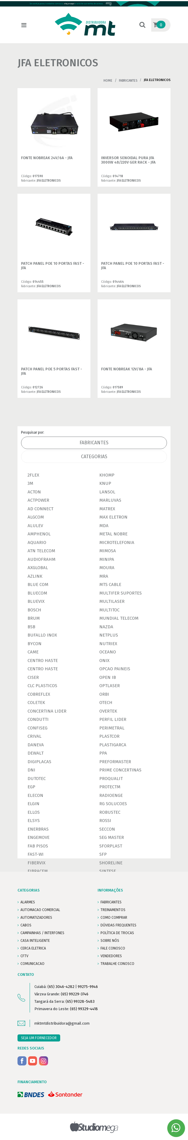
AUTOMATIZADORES (36, 917)
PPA (103, 753)
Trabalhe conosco (117, 964)
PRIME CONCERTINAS (120, 770)
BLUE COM (38, 584)
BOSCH (34, 610)
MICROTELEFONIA (116, 542)
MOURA (106, 567)
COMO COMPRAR (114, 917)
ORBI (104, 694)
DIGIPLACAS (39, 761)
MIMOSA (107, 550)
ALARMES (27, 902)
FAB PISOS (38, 846)
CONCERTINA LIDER (47, 711)
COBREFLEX (39, 694)
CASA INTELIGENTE (35, 941)
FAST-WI (36, 854)
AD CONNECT (40, 508)
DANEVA (36, 744)
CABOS (25, 925)
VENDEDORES (111, 956)
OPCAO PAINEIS (114, 668)
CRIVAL (35, 736)
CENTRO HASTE (43, 660)
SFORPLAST (110, 846)
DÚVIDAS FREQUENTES (118, 925)
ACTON (34, 492)
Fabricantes (128, 81)
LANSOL (107, 492)
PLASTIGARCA (112, 744)
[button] (142, 25)
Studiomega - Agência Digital (94, 1127)
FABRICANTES (111, 902)
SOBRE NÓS (110, 941)
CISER (33, 677)
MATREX (107, 508)
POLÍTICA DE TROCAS (117, 933)
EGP (31, 786)
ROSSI (105, 820)
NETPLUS (108, 635)
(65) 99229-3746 (74, 994)
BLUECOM (37, 593)
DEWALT (36, 753)
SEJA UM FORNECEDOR (39, 1038)
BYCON (35, 643)
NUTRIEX (108, 643)
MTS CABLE (110, 584)
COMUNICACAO (32, 964)
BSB (31, 626)
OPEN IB (107, 677)
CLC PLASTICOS (42, 685)
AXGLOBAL (38, 567)
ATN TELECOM (41, 550)
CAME (33, 652)
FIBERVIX (36, 863)
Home (107, 81)
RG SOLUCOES (113, 803)
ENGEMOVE (39, 837)
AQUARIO (37, 542)
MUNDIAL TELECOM (118, 618)
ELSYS (34, 820)
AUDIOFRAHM (41, 559)
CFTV (24, 956)
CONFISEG (37, 728)
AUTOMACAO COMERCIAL (40, 910)
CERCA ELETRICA (33, 948)
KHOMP (106, 475)
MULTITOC (109, 610)
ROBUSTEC (109, 812)
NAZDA (106, 626)
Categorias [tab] (94, 456)
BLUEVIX (36, 601)
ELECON (35, 795)
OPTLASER (109, 685)
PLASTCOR (109, 736)
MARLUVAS (110, 500)
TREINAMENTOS (113, 910)
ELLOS (34, 812)
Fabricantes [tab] (94, 442)
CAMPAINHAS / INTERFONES (42, 933)
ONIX (104, 660)
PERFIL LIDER (112, 719)
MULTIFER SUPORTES (120, 593)
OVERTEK (108, 711)
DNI (31, 770)
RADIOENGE (111, 795)
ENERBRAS (38, 829)
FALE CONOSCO (113, 948)
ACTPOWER (38, 500)
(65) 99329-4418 (84, 1009)
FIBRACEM (38, 871)
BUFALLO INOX (42, 635)
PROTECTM (109, 786)
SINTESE (107, 871)
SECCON (107, 829)
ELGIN (33, 803)
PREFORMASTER (115, 761)
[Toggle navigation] (23, 25)
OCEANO (107, 652)
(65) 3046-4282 (60, 986)
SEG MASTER (111, 837)
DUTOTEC (37, 778)
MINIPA (106, 559)
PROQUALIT (111, 778)
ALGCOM (36, 517)
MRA (103, 576)
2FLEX (33, 475)
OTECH (105, 702)
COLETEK (36, 702)
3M (30, 483)
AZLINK (35, 576)
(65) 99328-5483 (80, 1001)
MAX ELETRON (113, 517)
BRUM (34, 618)
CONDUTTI (38, 719)
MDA (104, 525)
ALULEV (35, 525)
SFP (103, 854)
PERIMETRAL (112, 728)
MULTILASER (112, 601)
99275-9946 (88, 986)
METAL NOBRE (113, 534)
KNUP (105, 483)
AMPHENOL (39, 534)
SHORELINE (110, 863)
